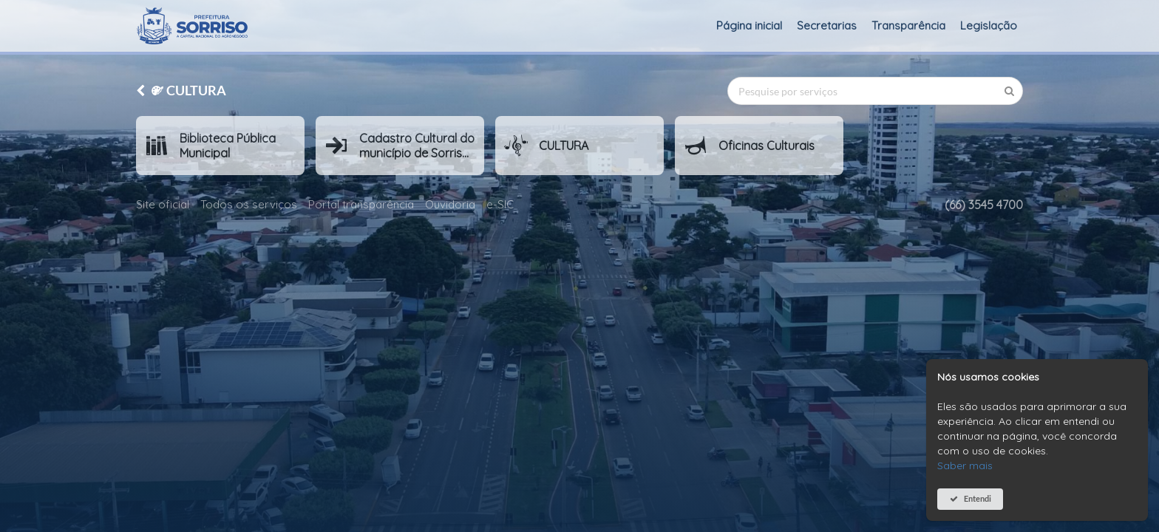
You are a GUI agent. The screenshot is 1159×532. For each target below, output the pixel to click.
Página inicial (749, 25)
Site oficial (162, 204)
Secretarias (827, 25)
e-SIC (500, 204)
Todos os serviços (248, 204)
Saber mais (965, 465)
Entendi (977, 498)
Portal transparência (361, 204)
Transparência (908, 25)
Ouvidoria (450, 204)
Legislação (988, 25)
